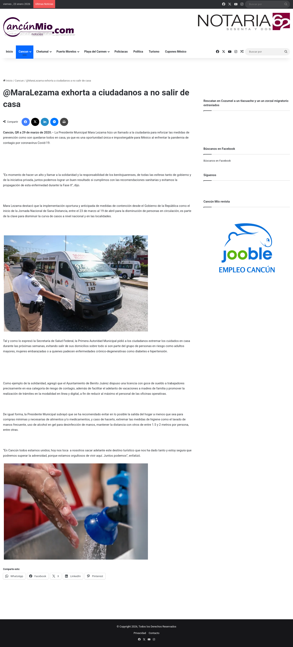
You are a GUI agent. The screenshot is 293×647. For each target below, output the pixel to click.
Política (138, 51)
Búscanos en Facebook (217, 160)
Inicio (9, 51)
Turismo (154, 51)
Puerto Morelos (66, 51)
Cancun (23, 51)
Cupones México (175, 51)
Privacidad (140, 633)
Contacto (154, 633)
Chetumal (42, 51)
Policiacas (121, 51)
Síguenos (209, 175)
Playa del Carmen (95, 51)
